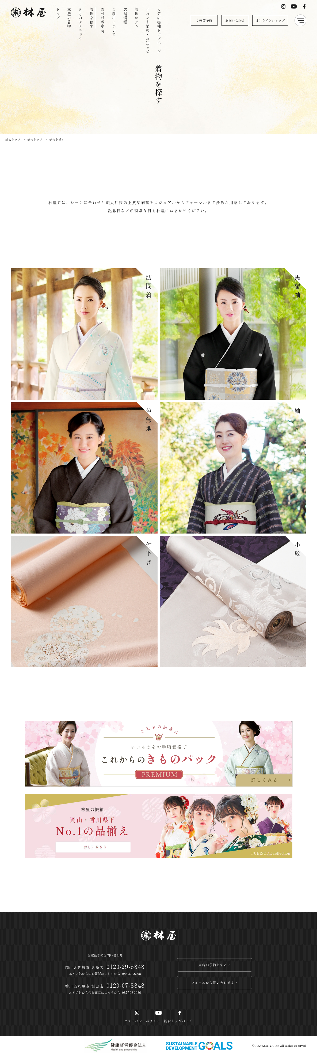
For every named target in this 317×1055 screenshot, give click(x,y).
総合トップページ (178, 1021)
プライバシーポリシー (142, 1021)
